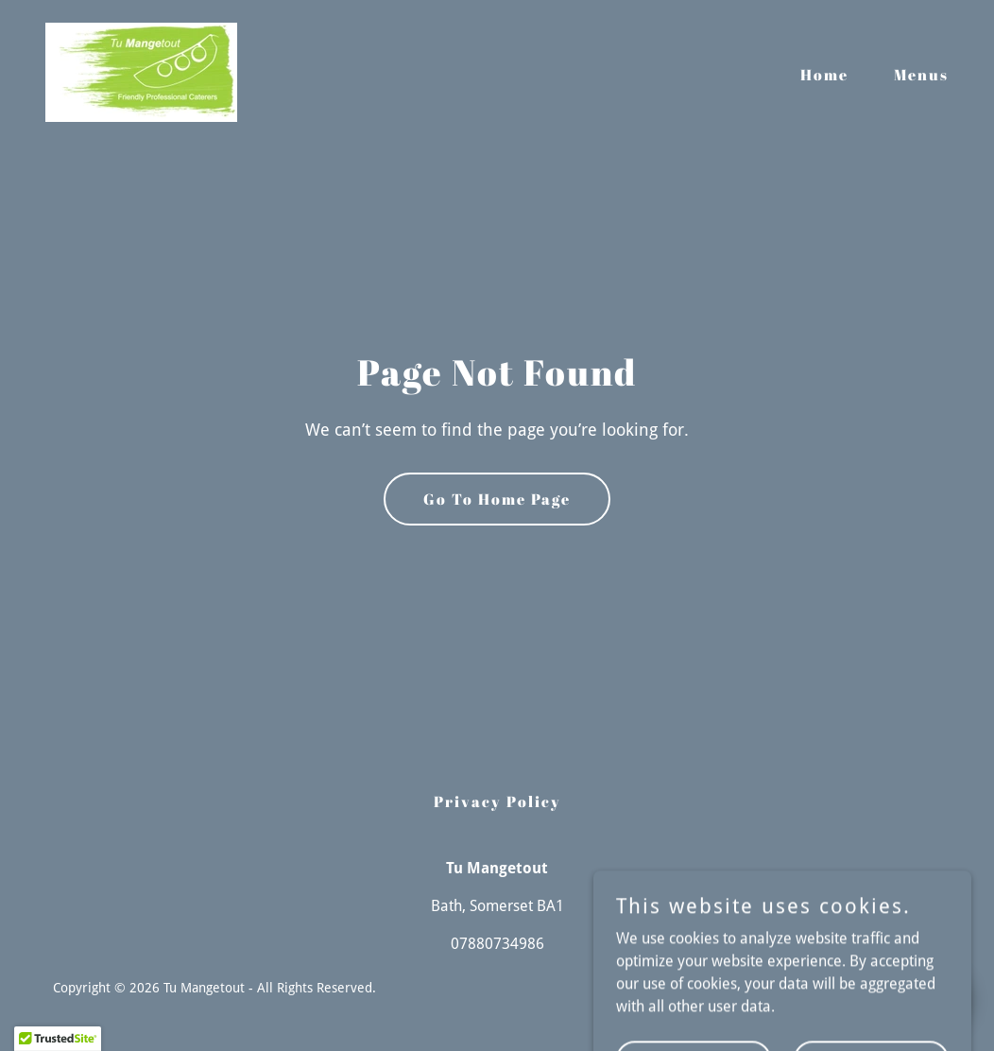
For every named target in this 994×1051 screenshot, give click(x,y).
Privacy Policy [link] (497, 801)
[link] (141, 71)
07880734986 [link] (497, 944)
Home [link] (824, 74)
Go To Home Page (497, 499)
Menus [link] (921, 74)
